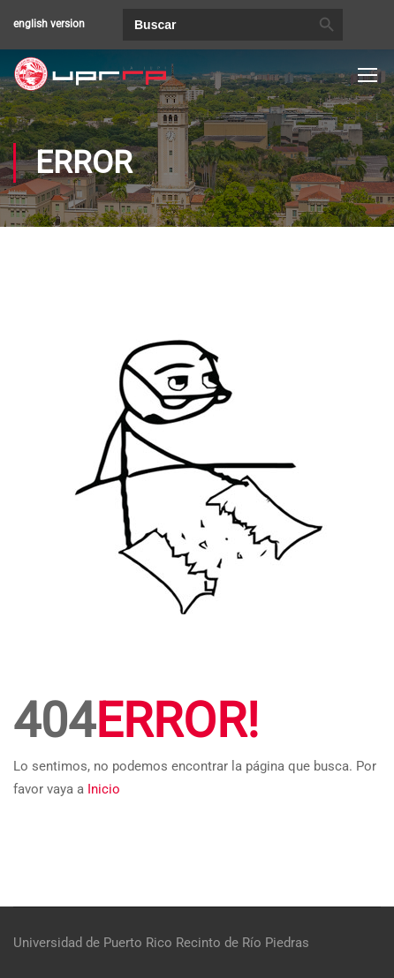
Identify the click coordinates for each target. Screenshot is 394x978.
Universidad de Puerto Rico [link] (92, 943)
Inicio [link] (103, 789)
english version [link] (49, 24)
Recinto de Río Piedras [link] (242, 943)
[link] (90, 74)
